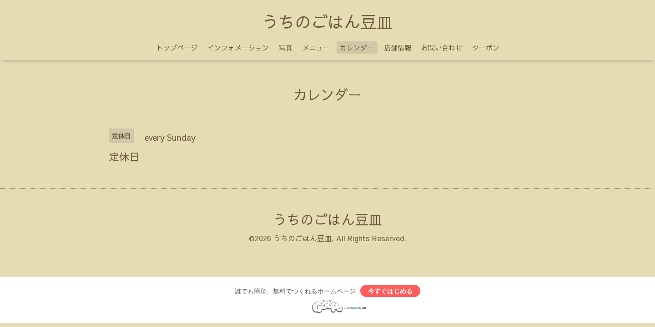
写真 (285, 47)
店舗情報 (397, 47)
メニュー (316, 47)
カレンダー (357, 47)
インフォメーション (238, 47)
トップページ (176, 47)
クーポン (485, 47)
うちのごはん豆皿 (327, 21)
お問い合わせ (441, 47)
